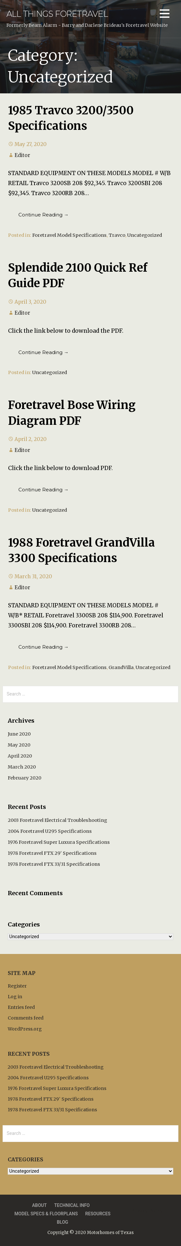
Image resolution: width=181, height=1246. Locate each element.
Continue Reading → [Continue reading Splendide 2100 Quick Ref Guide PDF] (43, 352)
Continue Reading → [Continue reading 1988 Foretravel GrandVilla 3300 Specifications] (43, 647)
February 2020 (24, 778)
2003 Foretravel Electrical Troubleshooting (57, 820)
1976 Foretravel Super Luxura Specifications (59, 842)
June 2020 (19, 734)
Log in (15, 997)
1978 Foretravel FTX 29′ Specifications (52, 853)
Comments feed (25, 1018)
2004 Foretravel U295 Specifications (50, 831)
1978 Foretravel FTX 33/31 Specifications (54, 864)
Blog (62, 1222)
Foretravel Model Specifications (69, 235)
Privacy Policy (147, 1211)
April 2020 (20, 756)
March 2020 (22, 767)
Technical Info (72, 1205)
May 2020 (19, 745)
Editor (22, 155)
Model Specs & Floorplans (46, 1213)
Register (17, 986)
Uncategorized (144, 235)
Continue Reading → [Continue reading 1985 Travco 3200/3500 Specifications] (43, 215)
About (39, 1205)
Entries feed (21, 1007)
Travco (117, 235)
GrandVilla (121, 667)
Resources (97, 1213)
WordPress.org (25, 1029)
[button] (165, 14)
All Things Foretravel (57, 14)
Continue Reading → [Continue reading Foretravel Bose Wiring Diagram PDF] (43, 490)
